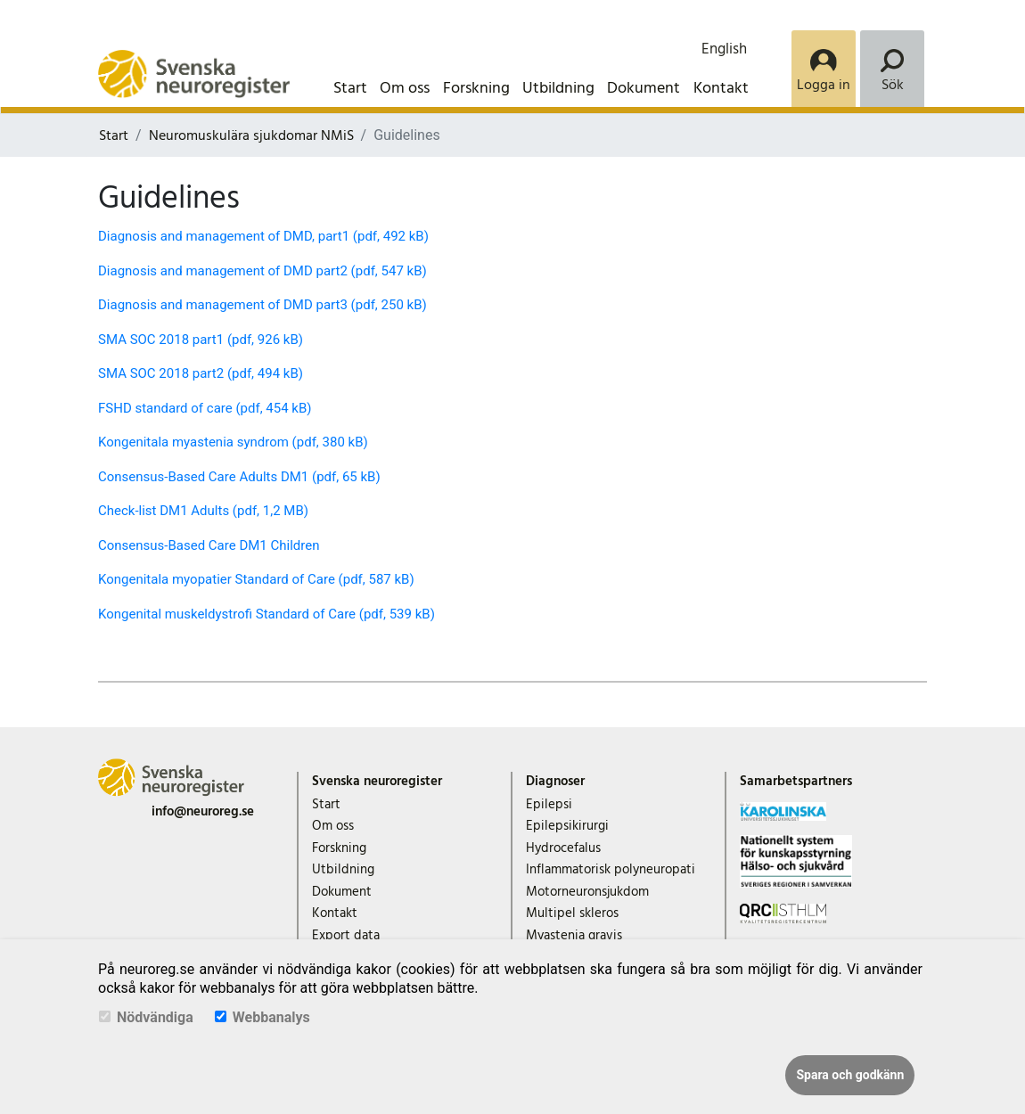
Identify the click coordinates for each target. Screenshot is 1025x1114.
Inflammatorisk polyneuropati (610, 869)
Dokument (643, 88)
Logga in (823, 84)
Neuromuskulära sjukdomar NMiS (251, 135)
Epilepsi (549, 804)
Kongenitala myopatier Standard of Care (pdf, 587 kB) (256, 579)
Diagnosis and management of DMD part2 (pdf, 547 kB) (262, 271)
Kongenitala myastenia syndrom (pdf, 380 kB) (233, 442)
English (724, 49)
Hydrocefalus (563, 848)
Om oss (405, 88)
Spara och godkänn (850, 1075)
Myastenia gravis (574, 935)
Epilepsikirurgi (567, 825)
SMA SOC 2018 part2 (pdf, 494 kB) (200, 373)
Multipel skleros (572, 913)
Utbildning (558, 88)
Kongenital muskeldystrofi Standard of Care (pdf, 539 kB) (266, 614)
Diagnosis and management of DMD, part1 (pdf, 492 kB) (263, 236)
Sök (893, 84)
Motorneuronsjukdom (587, 891)
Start (350, 88)
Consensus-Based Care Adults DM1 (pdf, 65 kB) (239, 477)
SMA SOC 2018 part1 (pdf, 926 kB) (200, 340)
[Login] (823, 68)
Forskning (476, 88)
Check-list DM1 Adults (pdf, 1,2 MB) (203, 511)
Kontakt (721, 88)
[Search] (892, 68)
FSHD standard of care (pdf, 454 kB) (205, 408)
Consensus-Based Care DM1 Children (208, 545)
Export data (346, 935)
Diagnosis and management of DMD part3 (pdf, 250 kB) (262, 305)
